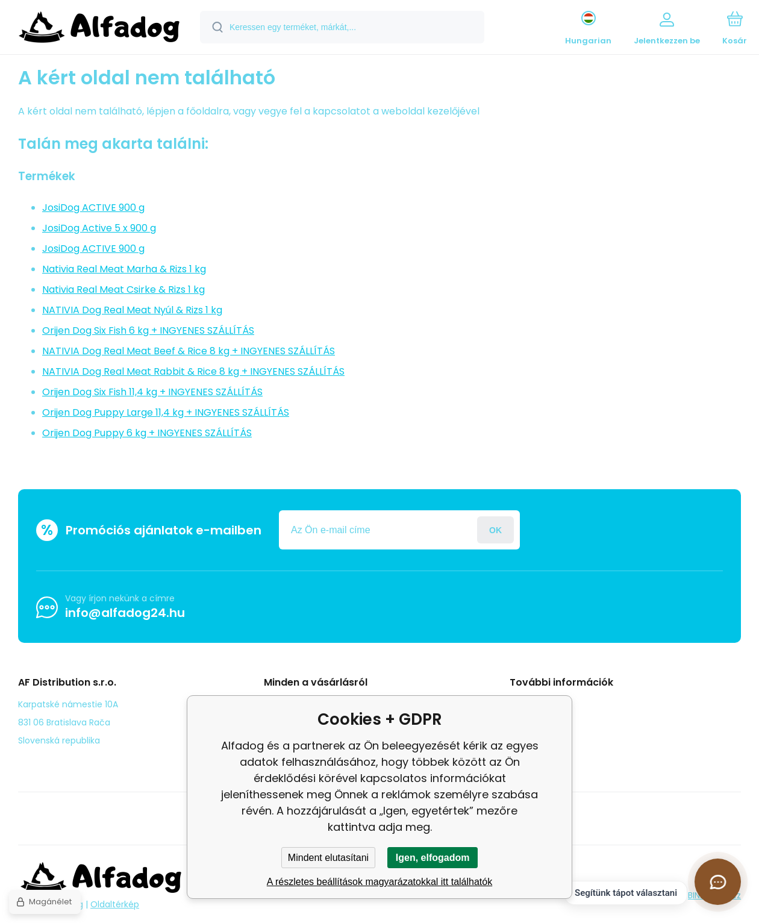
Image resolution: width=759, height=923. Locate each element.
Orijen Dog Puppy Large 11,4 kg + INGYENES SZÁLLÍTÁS (165, 412)
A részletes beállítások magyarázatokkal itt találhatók (379, 882)
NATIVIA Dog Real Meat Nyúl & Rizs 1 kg (132, 310)
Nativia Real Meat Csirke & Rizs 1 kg (123, 289)
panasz (534, 721)
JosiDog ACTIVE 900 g (93, 207)
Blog (527, 704)
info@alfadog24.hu (125, 612)
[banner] (99, 29)
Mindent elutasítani (328, 858)
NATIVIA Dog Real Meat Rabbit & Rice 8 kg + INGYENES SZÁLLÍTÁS (193, 371)
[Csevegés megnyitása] (718, 882)
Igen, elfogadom (433, 858)
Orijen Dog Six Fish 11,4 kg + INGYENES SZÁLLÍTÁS (152, 392)
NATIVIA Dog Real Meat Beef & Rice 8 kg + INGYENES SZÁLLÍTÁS (188, 351)
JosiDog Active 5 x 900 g (99, 228)
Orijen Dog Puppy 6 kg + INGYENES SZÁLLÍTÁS (147, 433)
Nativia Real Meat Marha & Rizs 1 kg (124, 269)
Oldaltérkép (114, 904)
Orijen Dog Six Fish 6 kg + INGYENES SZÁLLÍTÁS (148, 330)
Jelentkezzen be (495, 529)
